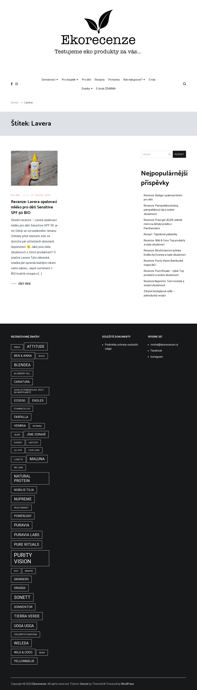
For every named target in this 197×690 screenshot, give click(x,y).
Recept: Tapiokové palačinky (160, 234)
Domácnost (48, 79)
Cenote (84, 683)
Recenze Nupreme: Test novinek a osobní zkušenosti (164, 283)
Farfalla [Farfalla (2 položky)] (21, 417)
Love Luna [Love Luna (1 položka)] (33, 450)
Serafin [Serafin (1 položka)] (29, 571)
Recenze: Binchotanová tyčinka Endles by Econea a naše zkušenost (165, 252)
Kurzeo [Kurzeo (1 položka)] (18, 442)
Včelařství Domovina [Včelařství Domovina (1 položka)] (25, 634)
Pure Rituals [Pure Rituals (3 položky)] (26, 544)
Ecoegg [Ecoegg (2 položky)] (19, 400)
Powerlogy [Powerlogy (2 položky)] (22, 516)
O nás (152, 79)
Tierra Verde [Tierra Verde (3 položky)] (27, 616)
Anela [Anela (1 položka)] (17, 347)
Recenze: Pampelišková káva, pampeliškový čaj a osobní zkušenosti (161, 209)
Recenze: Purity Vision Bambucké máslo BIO (163, 262)
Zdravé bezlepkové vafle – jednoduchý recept (159, 293)
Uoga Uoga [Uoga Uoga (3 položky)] (24, 626)
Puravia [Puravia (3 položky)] (21, 525)
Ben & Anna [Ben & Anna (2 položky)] (23, 355)
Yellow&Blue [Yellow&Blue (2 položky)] (24, 661)
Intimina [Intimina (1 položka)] (37, 426)
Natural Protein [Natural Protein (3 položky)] (22, 478)
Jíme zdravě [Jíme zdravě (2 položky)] (36, 434)
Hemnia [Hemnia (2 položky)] (20, 425)
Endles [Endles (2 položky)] (38, 400)
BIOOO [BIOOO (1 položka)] (42, 356)
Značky (85, 88)
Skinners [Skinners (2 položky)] (21, 579)
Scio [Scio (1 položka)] (16, 571)
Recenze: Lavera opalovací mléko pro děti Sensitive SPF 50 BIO (34, 207)
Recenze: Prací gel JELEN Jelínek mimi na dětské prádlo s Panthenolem (163, 224)
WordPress (127, 683)
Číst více (24, 283)
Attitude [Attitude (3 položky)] (36, 346)
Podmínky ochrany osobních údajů (121, 346)
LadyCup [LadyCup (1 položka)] (33, 442)
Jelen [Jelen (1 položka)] (17, 435)
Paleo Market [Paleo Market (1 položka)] (21, 508)
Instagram (157, 356)
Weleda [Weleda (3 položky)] (21, 643)
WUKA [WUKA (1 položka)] (42, 652)
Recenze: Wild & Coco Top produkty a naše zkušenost (164, 242)
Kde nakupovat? (132, 79)
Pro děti (86, 79)
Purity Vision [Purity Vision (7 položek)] (23, 558)
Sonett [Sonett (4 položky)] (22, 597)
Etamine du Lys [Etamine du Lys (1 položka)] (22, 409)
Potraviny (114, 79)
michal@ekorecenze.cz (164, 344)
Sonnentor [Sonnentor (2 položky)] (23, 607)
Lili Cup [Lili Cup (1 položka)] (18, 450)
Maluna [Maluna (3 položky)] (37, 459)
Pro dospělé (69, 79)
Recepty (100, 79)
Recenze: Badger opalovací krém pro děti (163, 197)
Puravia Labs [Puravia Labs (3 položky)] (26, 535)
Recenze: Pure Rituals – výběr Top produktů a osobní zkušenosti (164, 273)
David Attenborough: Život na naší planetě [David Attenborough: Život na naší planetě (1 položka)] (29, 391)
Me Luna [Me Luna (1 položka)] (18, 467)
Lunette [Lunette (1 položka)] (18, 459)
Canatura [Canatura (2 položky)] (22, 382)
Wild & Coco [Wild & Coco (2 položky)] (23, 652)
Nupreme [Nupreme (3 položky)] (23, 499)
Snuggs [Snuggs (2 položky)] (20, 588)
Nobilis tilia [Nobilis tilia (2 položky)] (24, 490)
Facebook (156, 350)
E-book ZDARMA (106, 88)
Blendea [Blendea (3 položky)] (22, 365)
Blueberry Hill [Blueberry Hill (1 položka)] (22, 373)
